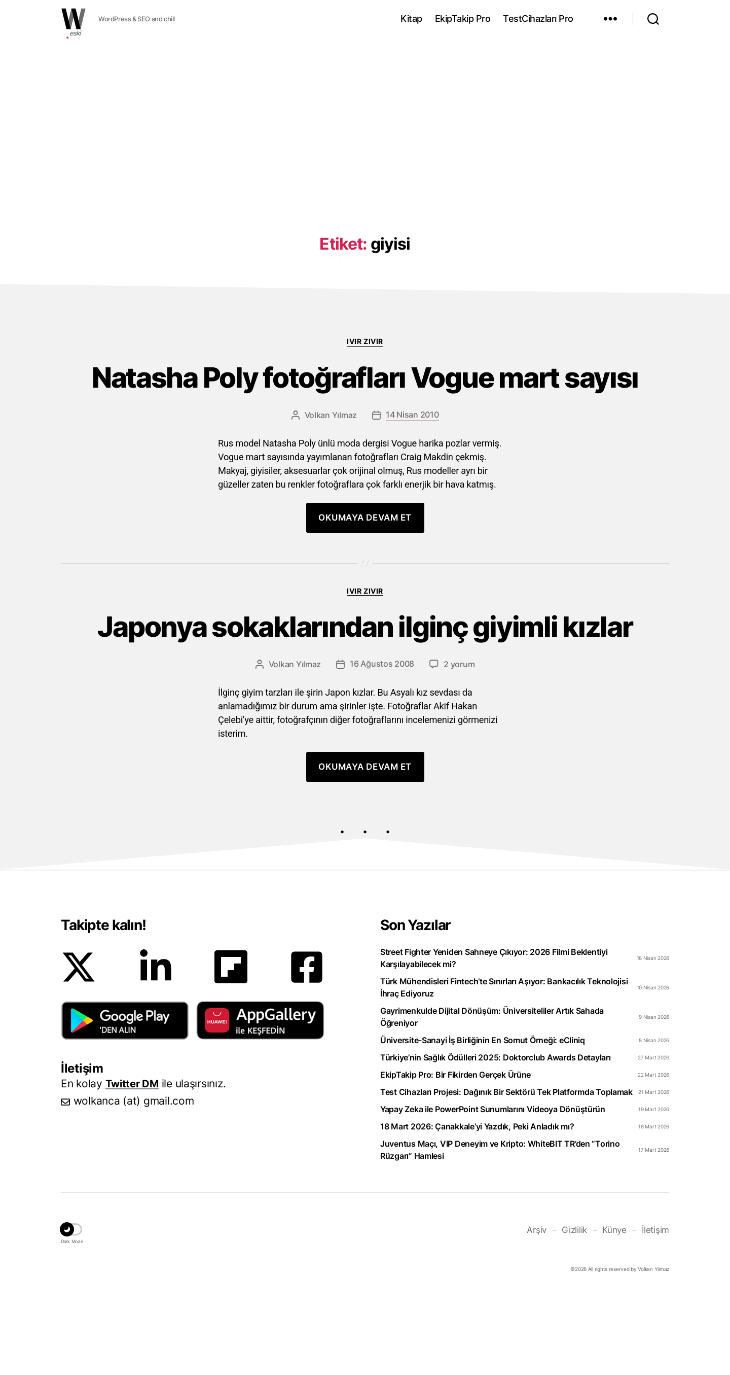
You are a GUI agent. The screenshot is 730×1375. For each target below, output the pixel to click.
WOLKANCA (73, 18)
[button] (125, 1105)
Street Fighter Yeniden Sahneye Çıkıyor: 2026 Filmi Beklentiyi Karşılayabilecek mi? (494, 1043)
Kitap (411, 18)
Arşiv (541, 1314)
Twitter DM (133, 1168)
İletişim (656, 1314)
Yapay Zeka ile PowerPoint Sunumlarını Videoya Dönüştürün (492, 1194)
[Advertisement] (365, 118)
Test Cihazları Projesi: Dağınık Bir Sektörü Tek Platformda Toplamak (506, 1177)
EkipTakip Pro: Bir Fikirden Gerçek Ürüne (455, 1159)
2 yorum (459, 749)
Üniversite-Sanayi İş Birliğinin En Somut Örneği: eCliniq (482, 1125)
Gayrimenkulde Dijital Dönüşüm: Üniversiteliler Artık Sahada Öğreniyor (492, 1101)
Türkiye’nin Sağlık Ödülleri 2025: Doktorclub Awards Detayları (495, 1142)
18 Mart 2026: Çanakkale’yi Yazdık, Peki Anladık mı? (477, 1211)
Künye (617, 1314)
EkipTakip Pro (463, 18)
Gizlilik (578, 1314)
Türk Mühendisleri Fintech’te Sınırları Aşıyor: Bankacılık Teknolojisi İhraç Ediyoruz (504, 1072)
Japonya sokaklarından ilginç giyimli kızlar (365, 691)
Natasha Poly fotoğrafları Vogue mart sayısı (365, 399)
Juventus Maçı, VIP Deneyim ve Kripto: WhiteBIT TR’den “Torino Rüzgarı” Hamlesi (500, 1234)
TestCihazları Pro (538, 18)
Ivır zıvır (365, 341)
